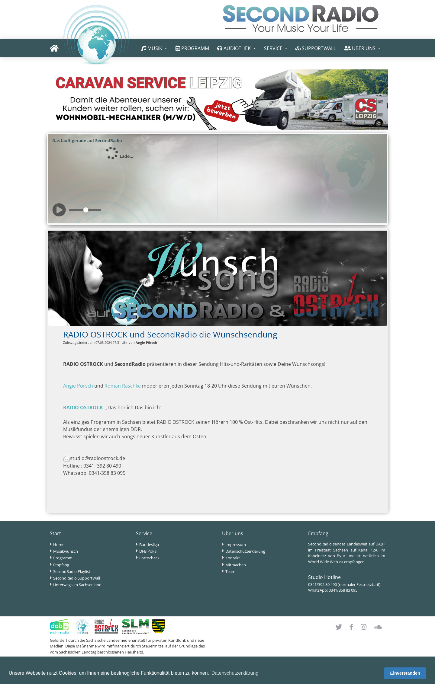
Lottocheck (149, 558)
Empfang (61, 564)
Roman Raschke (123, 385)
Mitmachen (235, 564)
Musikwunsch (65, 551)
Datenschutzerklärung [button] (235, 673)
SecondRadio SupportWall (76, 578)
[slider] (86, 210)
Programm (62, 558)
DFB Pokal (148, 551)
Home (58, 544)
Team (230, 571)
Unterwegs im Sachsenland (77, 584)
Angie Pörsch (78, 385)
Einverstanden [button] (405, 673)
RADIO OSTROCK (83, 407)
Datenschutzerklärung (245, 551)
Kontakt (232, 558)
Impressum (235, 544)
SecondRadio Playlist (71, 571)
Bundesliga (149, 544)
